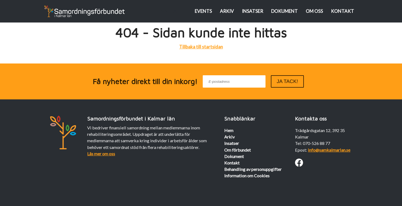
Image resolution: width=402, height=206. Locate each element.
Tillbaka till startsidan (201, 47)
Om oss (314, 11)
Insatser (252, 11)
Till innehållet (168, 11)
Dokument (284, 11)
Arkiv (227, 11)
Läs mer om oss (101, 153)
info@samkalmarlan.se (329, 149)
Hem (228, 130)
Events (203, 11)
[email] (234, 81)
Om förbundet (237, 149)
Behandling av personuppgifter (253, 169)
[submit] (287, 81)
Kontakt (342, 11)
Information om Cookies (247, 175)
